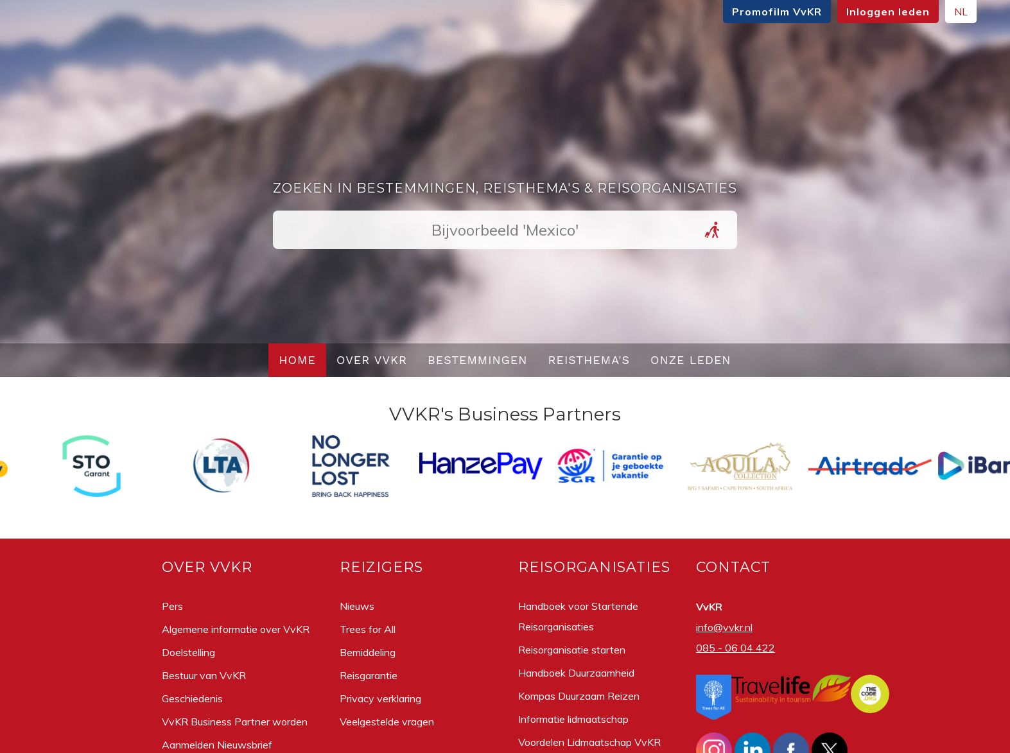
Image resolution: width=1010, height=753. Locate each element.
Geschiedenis (192, 698)
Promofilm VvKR (659, 11)
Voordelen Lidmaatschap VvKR (589, 742)
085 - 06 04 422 (735, 647)
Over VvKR (371, 360)
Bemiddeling (368, 652)
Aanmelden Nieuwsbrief (217, 744)
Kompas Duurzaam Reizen (579, 695)
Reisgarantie (368, 675)
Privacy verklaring (380, 698)
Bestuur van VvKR (204, 675)
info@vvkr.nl (724, 627)
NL (842, 11)
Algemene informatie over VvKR (235, 629)
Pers (172, 606)
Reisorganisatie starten (571, 649)
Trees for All (368, 629)
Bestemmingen (478, 360)
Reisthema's (589, 360)
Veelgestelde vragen (387, 721)
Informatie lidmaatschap (573, 719)
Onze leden (690, 360)
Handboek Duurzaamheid (576, 672)
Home (297, 360)
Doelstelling (188, 652)
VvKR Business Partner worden (235, 721)
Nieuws (357, 606)
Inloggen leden (770, 11)
